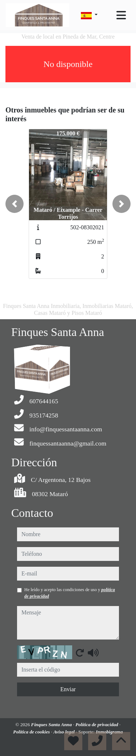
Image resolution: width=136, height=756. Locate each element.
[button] (14, 204)
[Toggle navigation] (121, 15)
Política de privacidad (97, 724)
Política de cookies (32, 732)
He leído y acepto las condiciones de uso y (69, 593)
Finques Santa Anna (52, 724)
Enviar (68, 689)
